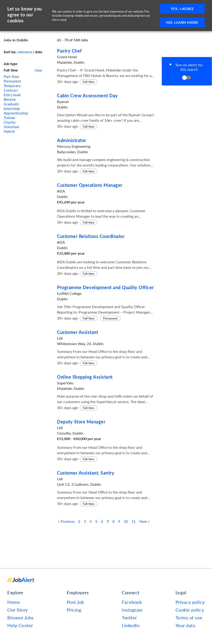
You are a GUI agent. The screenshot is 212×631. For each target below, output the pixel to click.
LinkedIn (131, 625)
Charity (10, 122)
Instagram (132, 610)
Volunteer (11, 126)
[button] (187, 71)
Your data (185, 625)
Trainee (9, 117)
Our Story (17, 610)
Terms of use (189, 617)
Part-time (11, 76)
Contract (11, 90)
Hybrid (9, 131)
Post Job (75, 602)
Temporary (12, 85)
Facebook (132, 602)
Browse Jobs (20, 617)
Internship (12, 108)
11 (134, 521)
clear (38, 70)
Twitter (129, 617)
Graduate (11, 104)
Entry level (12, 94)
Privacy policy (190, 602)
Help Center (20, 625)
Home (13, 602)
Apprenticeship (16, 113)
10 (126, 521)
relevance (24, 52)
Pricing (74, 610)
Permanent (12, 81)
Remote (10, 99)
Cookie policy (190, 610)
